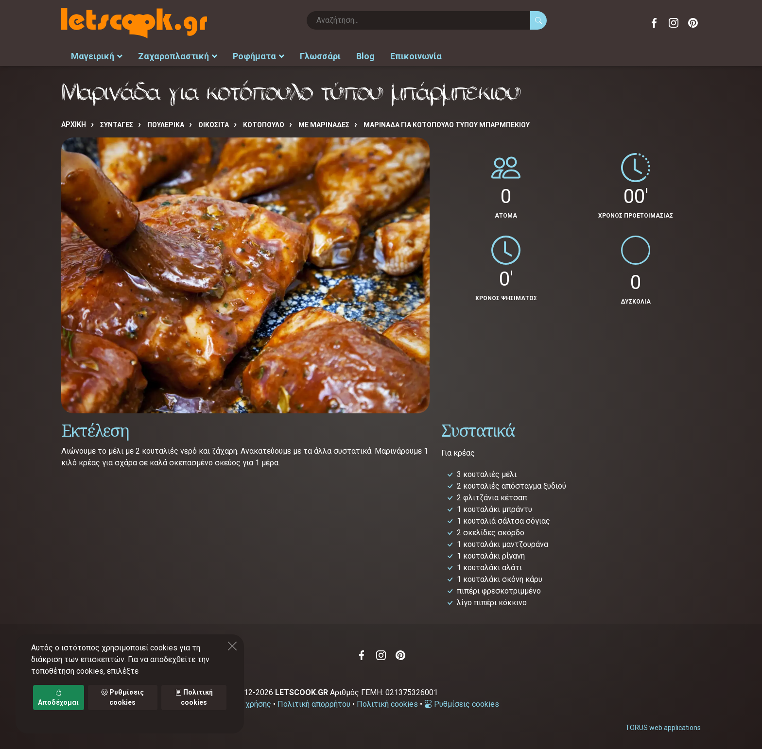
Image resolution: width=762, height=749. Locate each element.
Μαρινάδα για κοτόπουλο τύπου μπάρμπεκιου (447, 125)
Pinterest (693, 23)
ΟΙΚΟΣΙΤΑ (213, 125)
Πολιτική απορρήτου (313, 704)
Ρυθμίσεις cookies (461, 704)
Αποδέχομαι (58, 697)
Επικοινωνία (416, 56)
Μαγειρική (96, 56)
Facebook (654, 23)
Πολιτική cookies (387, 704)
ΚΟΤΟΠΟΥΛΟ (263, 125)
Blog (365, 56)
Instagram (673, 23)
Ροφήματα (258, 56)
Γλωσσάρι (320, 56)
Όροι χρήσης (249, 704)
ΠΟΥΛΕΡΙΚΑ (165, 125)
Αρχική (73, 124)
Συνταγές (116, 125)
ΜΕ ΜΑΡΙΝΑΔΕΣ (323, 125)
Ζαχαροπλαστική (177, 56)
